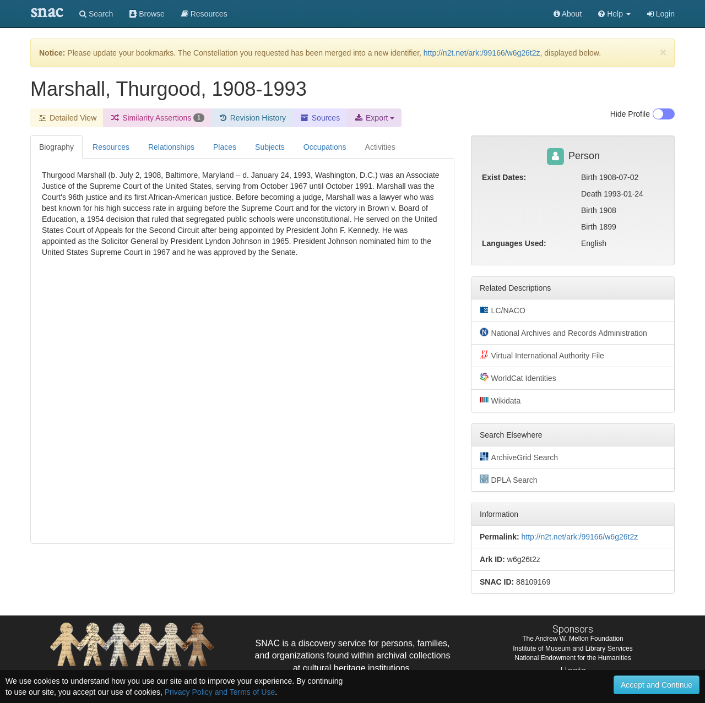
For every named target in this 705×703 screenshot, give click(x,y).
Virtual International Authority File (542, 355)
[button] (614, 14)
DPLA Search (509, 479)
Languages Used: (514, 243)
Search (96, 13)
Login (661, 13)
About (568, 13)
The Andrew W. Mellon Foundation (572, 638)
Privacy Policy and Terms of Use (220, 692)
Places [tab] (224, 147)
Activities (380, 147)
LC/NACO (502, 310)
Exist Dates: (504, 177)
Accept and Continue (656, 684)
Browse (147, 13)
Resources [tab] (111, 147)
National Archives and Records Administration (563, 332)
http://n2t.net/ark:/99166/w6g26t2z (482, 52)
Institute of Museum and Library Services (572, 648)
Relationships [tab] (171, 147)
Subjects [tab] (270, 147)
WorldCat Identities (518, 378)
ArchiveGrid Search (519, 457)
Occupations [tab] (324, 147)
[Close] (663, 52)
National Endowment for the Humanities (572, 658)
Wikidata (500, 400)
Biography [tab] (56, 147)
